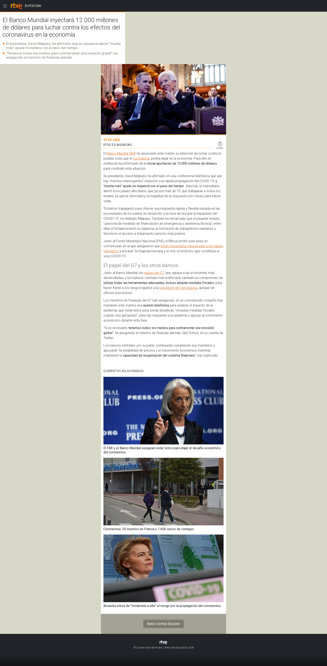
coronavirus (141, 158)
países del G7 (154, 273)
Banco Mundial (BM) (121, 153)
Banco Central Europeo (163, 624)
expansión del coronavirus (178, 288)
